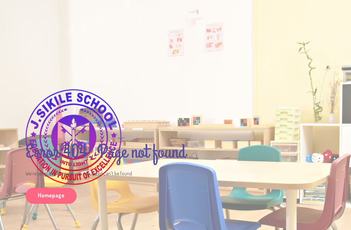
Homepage (51, 195)
